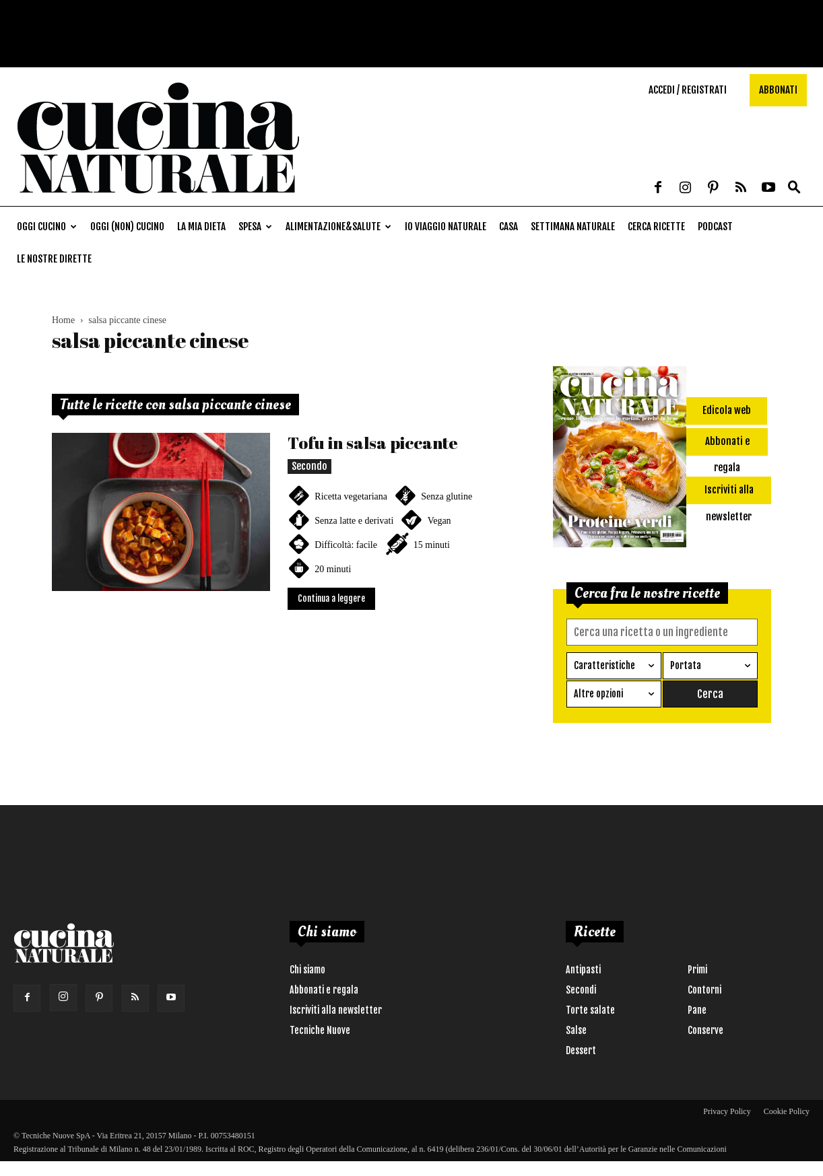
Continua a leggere (331, 598)
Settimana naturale (573, 226)
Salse (576, 1030)
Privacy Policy (726, 1111)
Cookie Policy (787, 1111)
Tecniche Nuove (320, 1030)
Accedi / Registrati (688, 89)
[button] (794, 188)
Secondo (309, 466)
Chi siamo (307, 969)
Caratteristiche (604, 665)
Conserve (705, 1030)
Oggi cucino (47, 226)
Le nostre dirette (54, 258)
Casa (508, 226)
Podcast (715, 226)
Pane (697, 1010)
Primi (697, 969)
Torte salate (590, 1010)
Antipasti (583, 969)
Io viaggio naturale (445, 226)
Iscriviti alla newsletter (336, 1010)
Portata (685, 665)
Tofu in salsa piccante (373, 442)
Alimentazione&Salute (338, 226)
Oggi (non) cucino (127, 226)
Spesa (255, 226)
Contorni (704, 990)
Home (63, 320)
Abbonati (778, 89)
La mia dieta (201, 226)
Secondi (581, 990)
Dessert (581, 1050)
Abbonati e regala (324, 990)
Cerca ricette (656, 226)
